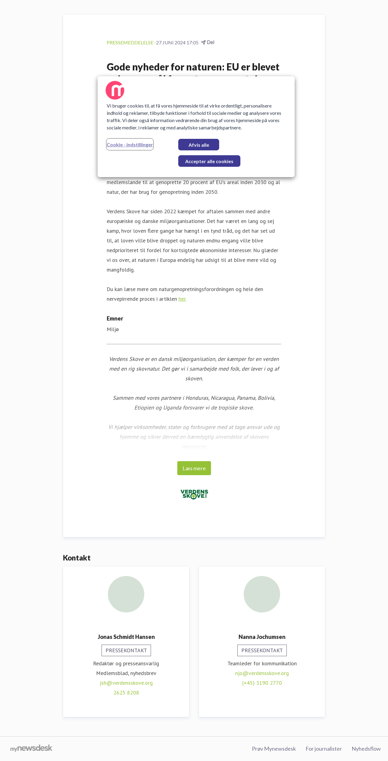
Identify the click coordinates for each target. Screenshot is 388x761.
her (182, 298)
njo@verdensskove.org (262, 673)
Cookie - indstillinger (130, 144)
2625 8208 (126, 692)
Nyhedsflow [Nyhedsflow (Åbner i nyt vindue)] (366, 748)
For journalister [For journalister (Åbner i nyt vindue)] (324, 748)
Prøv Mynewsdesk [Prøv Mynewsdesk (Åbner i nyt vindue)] (274, 748)
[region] (196, 126)
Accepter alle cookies (209, 161)
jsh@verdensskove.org (126, 682)
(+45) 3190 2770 (262, 682)
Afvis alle (199, 145)
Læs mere (194, 468)
